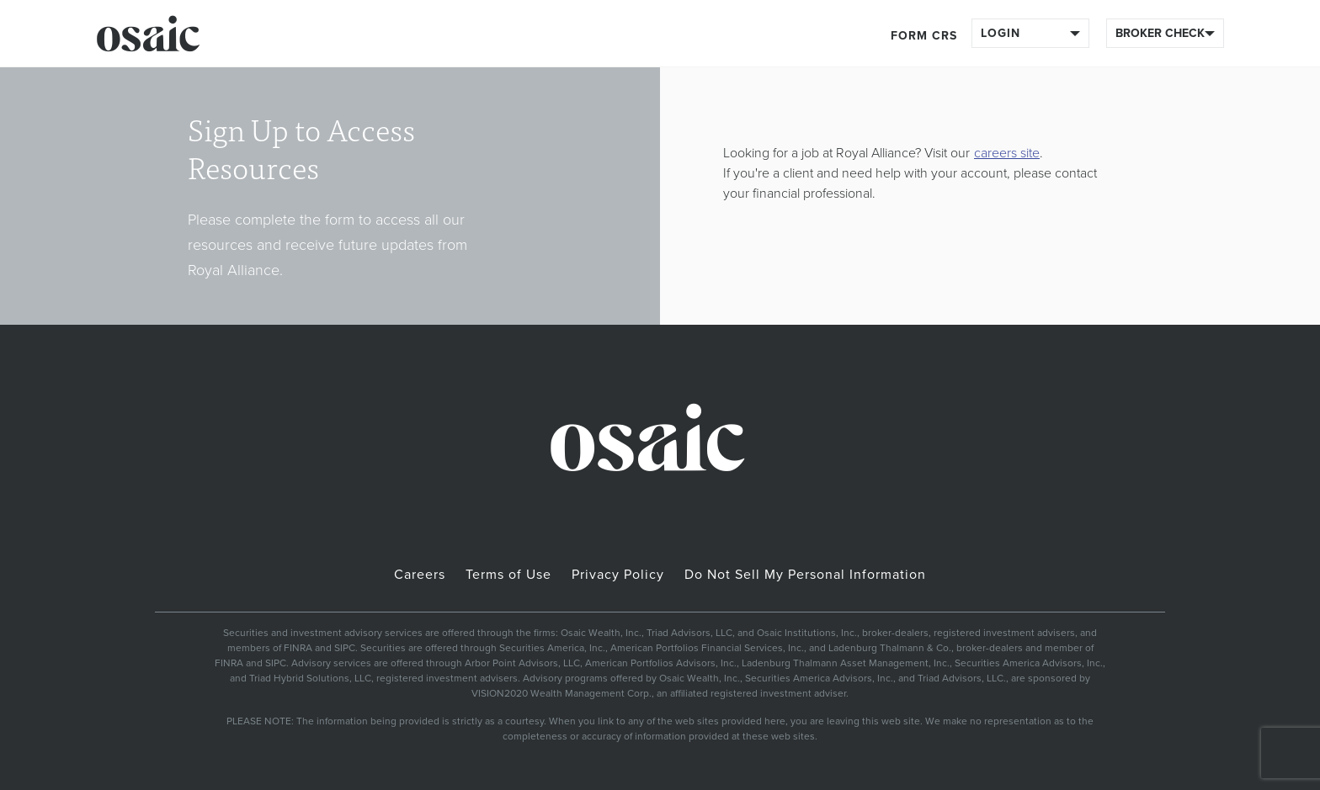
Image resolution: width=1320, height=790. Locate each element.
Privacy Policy (618, 574)
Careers (419, 574)
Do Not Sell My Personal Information (805, 574)
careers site (1007, 153)
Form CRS (924, 36)
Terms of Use (508, 574)
